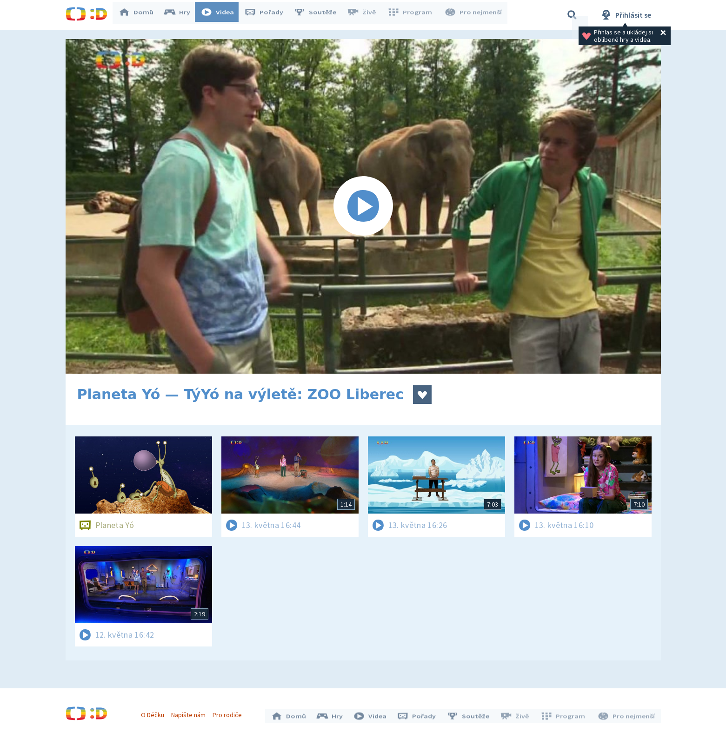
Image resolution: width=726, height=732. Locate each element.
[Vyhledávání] (572, 15)
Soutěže (319, 15)
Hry (181, 15)
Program (412, 15)
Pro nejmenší (474, 15)
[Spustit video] (363, 206)
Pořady (268, 15)
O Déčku (155, 712)
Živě (365, 15)
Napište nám (190, 712)
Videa (222, 15)
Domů (140, 15)
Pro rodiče (229, 712)
